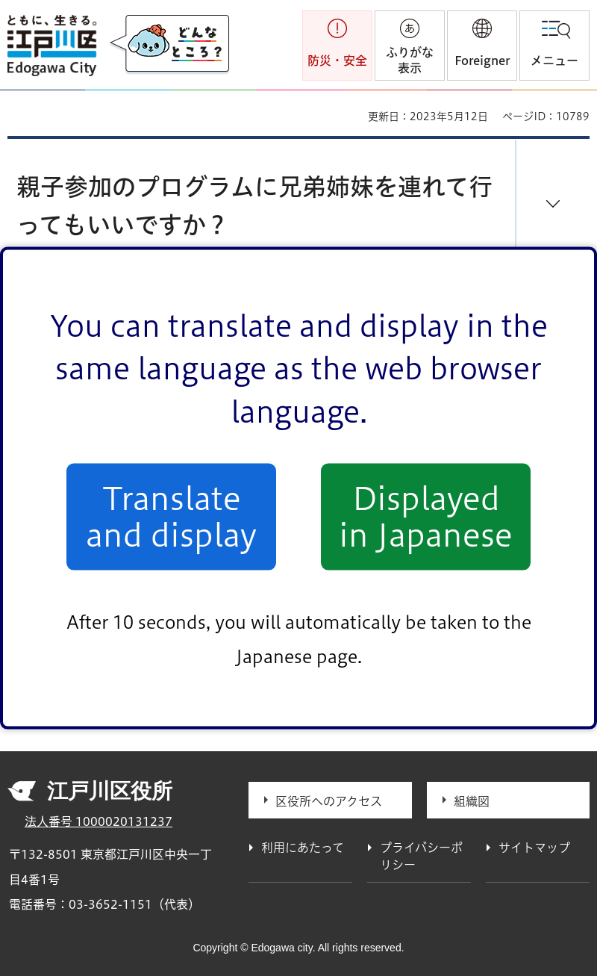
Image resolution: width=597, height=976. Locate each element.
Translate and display (171, 516)
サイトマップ (534, 848)
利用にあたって (302, 848)
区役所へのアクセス (328, 801)
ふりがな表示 (410, 60)
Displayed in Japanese (426, 516)
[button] (482, 45)
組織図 (472, 801)
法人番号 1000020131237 (98, 821)
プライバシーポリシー (421, 856)
